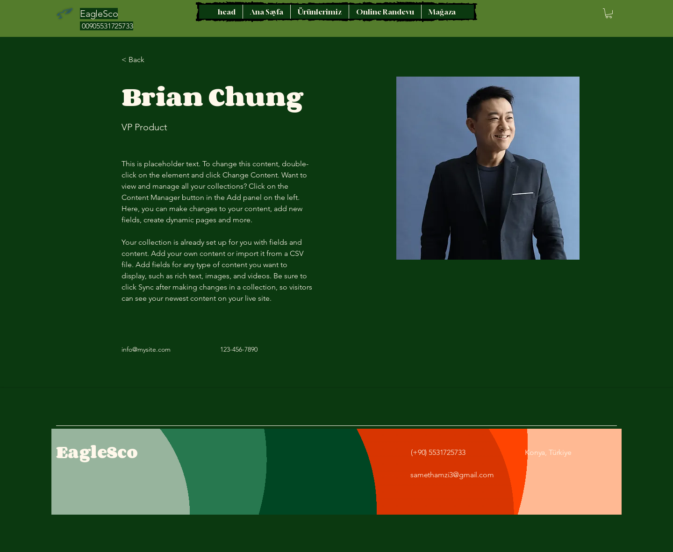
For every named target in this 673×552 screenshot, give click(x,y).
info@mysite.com (146, 349)
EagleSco (96, 452)
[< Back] (140, 60)
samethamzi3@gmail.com (452, 474)
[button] (609, 13)
